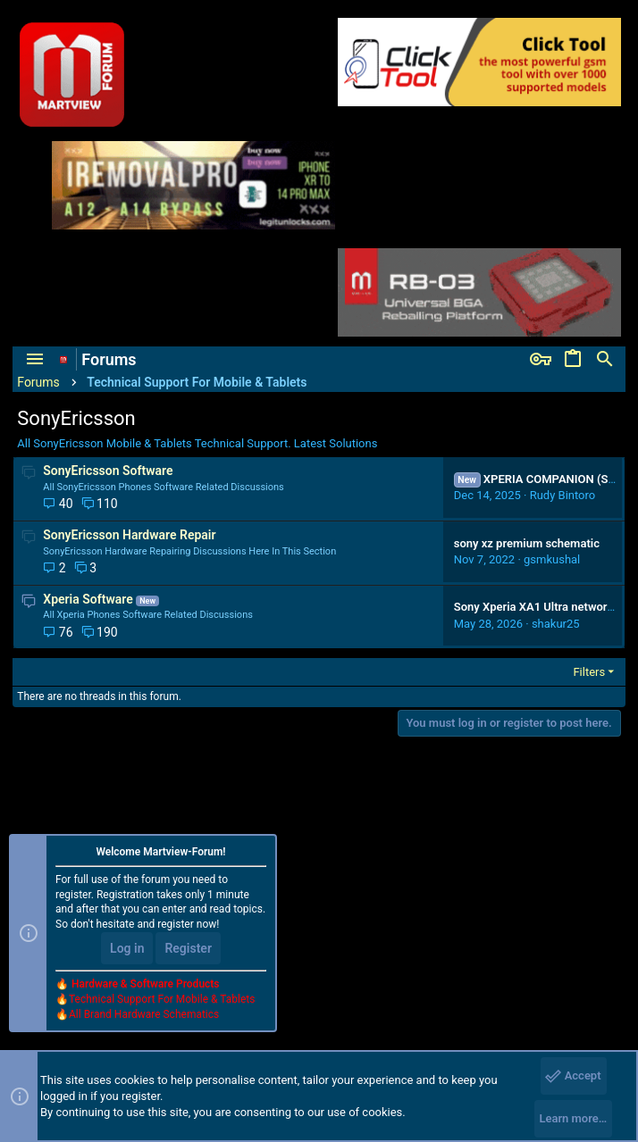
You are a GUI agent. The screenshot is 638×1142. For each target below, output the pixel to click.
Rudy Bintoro (563, 495)
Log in (127, 948)
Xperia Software (87, 599)
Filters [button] (589, 672)
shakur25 (556, 623)
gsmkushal (552, 559)
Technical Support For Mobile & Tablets (162, 998)
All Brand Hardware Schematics (144, 1013)
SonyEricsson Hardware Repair (129, 535)
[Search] (605, 360)
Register (188, 948)
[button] (35, 360)
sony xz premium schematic (527, 543)
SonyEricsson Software (107, 470)
